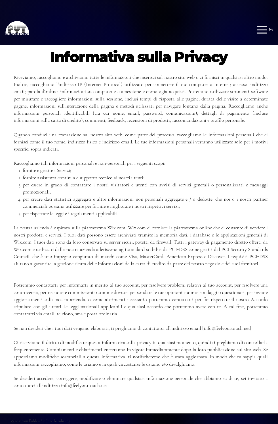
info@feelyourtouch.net (227, 328)
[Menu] (265, 29)
